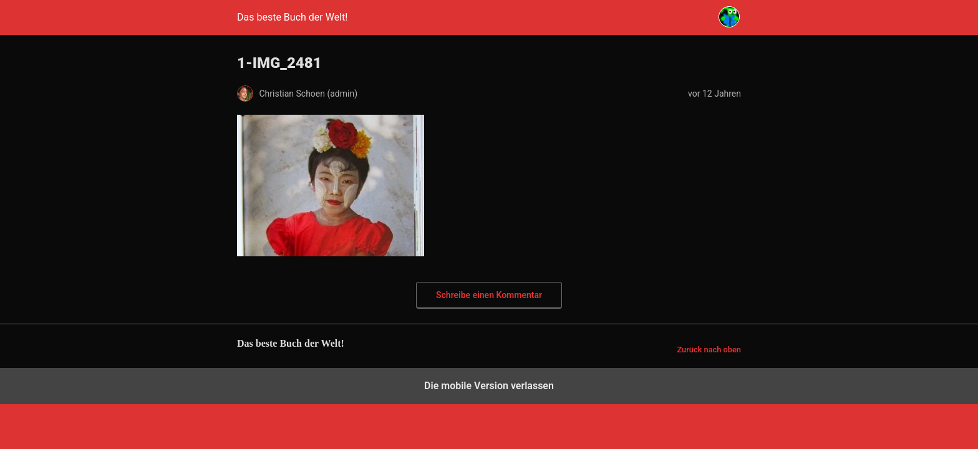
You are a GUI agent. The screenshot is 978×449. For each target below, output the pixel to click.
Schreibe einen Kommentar (489, 295)
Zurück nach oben (709, 349)
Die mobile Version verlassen (489, 386)
